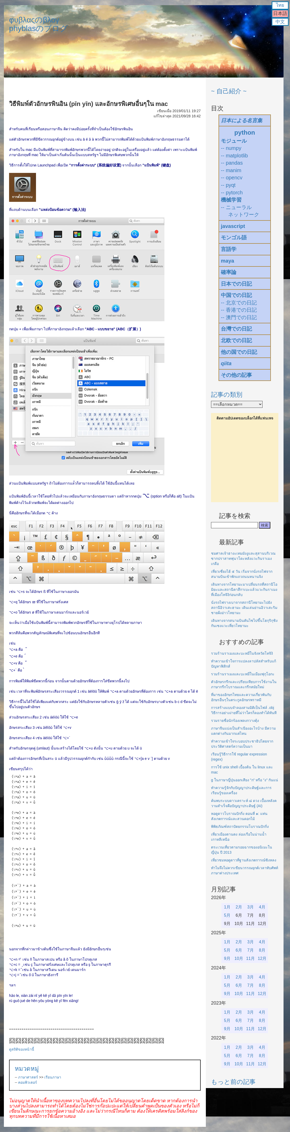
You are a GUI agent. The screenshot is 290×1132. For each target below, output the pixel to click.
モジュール (234, 141)
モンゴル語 (234, 237)
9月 (227, 958)
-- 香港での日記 (239, 310)
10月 (239, 958)
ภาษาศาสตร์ (28, 1077)
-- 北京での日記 (239, 302)
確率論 (228, 272)
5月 (227, 915)
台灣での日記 (236, 329)
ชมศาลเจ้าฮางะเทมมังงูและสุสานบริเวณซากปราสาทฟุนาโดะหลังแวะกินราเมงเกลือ (243, 558)
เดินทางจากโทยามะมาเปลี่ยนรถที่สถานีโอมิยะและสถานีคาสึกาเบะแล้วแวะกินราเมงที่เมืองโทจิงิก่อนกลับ (244, 589)
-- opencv (231, 177)
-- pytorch (232, 192)
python (244, 132)
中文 (280, 21)
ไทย (280, 5)
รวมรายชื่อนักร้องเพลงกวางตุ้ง (235, 720)
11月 (250, 958)
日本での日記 (236, 284)
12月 (262, 958)
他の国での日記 (239, 352)
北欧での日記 (236, 340)
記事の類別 (226, 394)
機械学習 (231, 200)
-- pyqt (228, 185)
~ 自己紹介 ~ (229, 91)
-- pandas (232, 163)
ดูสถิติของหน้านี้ (21, 1049)
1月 (227, 907)
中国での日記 (236, 295)
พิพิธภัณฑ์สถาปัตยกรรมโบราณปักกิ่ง (240, 826)
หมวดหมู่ (27, 1068)
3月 (250, 907)
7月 (250, 950)
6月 (239, 950)
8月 (262, 950)
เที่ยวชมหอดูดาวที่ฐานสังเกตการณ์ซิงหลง (243, 860)
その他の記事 (236, 375)
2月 (239, 907)
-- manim (231, 170)
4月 (262, 907)
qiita (226, 363)
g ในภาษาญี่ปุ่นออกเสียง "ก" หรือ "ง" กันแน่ (244, 780)
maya (227, 261)
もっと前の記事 (233, 1081)
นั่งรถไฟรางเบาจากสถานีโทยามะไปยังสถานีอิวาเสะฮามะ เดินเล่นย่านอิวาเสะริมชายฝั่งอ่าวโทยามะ (244, 607)
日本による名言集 (241, 120)
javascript (233, 226)
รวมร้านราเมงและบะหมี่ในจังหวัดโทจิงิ (242, 653)
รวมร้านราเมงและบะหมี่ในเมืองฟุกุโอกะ (242, 674)
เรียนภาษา (52, 1077)
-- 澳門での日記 (239, 317)
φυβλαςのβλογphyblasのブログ (38, 24)
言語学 (228, 249)
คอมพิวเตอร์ (27, 1082)
